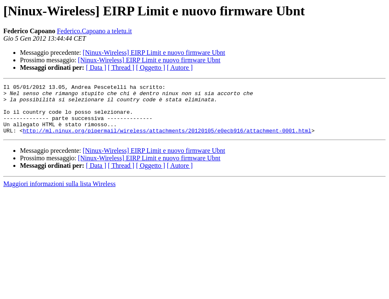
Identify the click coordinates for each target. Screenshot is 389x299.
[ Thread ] (121, 67)
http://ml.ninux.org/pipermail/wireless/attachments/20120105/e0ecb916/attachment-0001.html (167, 140)
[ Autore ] (179, 67)
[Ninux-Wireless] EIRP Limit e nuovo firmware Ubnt (154, 52)
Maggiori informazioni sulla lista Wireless (59, 193)
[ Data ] (96, 67)
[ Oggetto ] (150, 67)
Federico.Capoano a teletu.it (94, 30)
